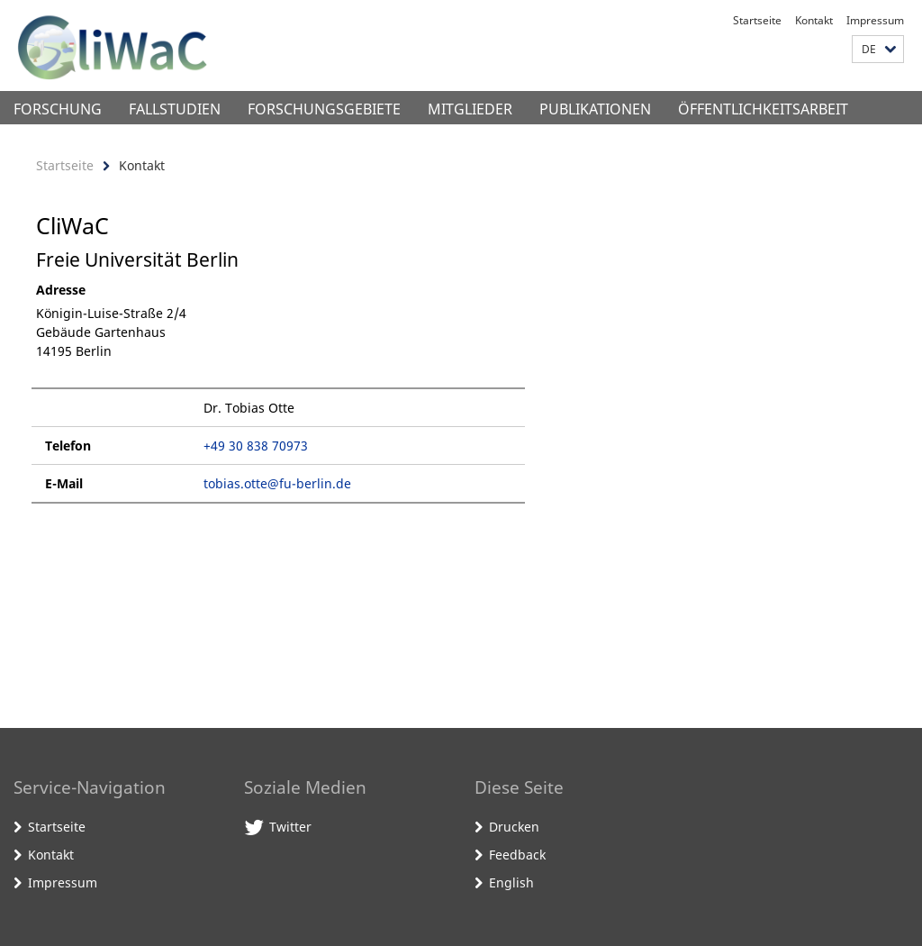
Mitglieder (470, 109)
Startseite (757, 20)
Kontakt (814, 20)
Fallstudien (175, 109)
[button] (878, 49)
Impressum (875, 20)
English (511, 882)
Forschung (58, 109)
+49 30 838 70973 (255, 445)
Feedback (517, 854)
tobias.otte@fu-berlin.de (277, 483)
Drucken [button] (514, 826)
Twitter (290, 826)
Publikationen (595, 109)
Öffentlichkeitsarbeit (763, 109)
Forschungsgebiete (324, 109)
